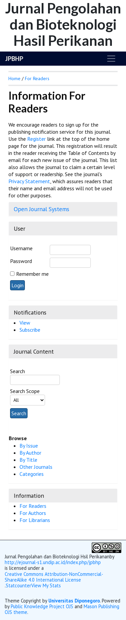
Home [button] (14, 78)
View (24, 322)
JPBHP (14, 58)
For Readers (32, 505)
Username (21, 248)
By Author (30, 452)
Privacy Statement (29, 181)
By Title (28, 459)
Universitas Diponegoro (74, 600)
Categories (31, 473)
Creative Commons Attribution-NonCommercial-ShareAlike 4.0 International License (54, 577)
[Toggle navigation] (111, 58)
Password (21, 261)
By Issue (28, 445)
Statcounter (18, 585)
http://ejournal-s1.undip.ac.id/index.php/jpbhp (53, 562)
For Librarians (34, 520)
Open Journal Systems (41, 209)
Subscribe (29, 329)
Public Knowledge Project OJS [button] (42, 606)
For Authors (32, 513)
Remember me (32, 273)
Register (36, 138)
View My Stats (46, 586)
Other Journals (35, 466)
